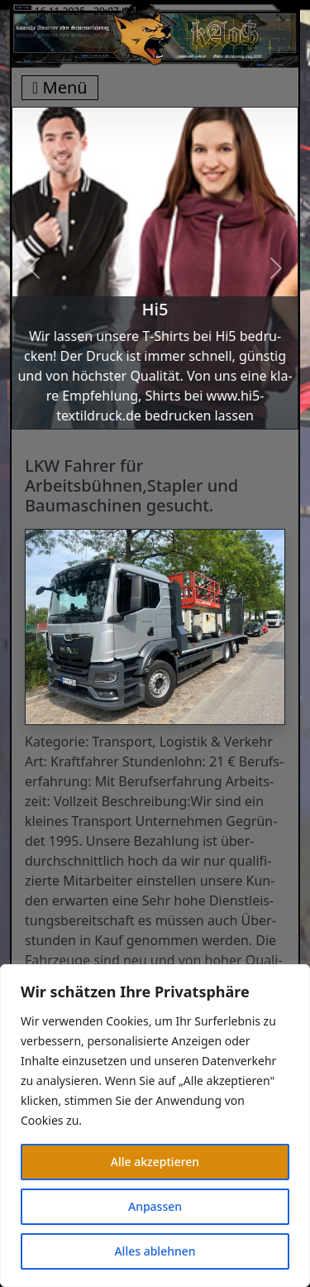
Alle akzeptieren (155, 1161)
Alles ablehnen (154, 1251)
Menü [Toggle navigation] (60, 87)
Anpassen (155, 1206)
